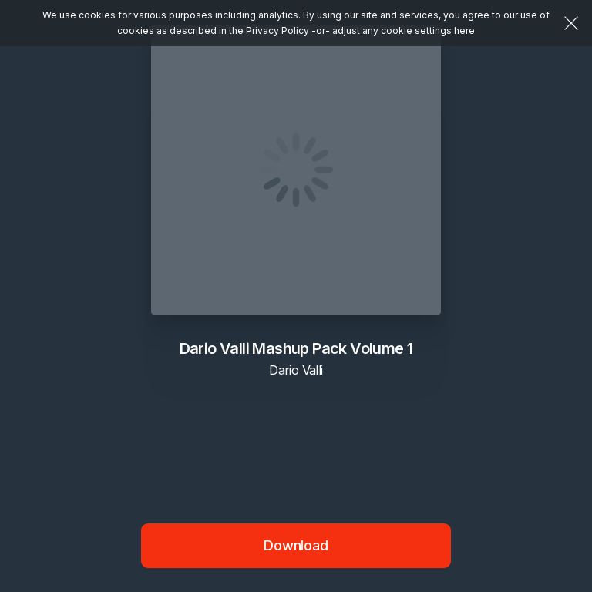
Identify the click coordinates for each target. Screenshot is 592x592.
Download (296, 545)
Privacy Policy (277, 30)
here (464, 30)
